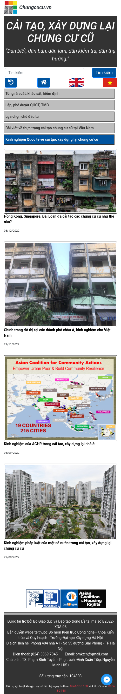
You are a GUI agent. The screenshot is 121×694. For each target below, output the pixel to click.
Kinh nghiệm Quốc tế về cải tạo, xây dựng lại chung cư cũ (51, 139)
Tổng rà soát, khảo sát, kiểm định (32, 93)
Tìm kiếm (104, 72)
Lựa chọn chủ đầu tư (22, 116)
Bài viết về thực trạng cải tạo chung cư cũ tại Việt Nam (49, 128)
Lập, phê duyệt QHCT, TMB (27, 105)
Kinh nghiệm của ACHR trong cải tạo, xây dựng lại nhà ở (49, 444)
